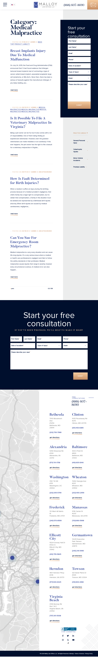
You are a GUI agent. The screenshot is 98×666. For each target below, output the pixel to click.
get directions (54, 437)
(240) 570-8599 (56, 521)
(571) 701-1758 (55, 463)
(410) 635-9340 (78, 463)
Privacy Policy (89, 653)
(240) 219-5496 (78, 551)
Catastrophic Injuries (77, 150)
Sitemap (71, 653)
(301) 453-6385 (77, 428)
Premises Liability (79, 167)
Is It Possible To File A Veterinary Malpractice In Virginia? (30, 123)
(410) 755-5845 (55, 554)
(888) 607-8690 (74, 5)
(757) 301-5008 (55, 616)
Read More (14, 90)
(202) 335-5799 (55, 493)
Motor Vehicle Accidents (78, 159)
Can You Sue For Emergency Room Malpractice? (24, 242)
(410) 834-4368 (78, 582)
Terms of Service (79, 653)
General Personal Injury (79, 142)
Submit (79, 105)
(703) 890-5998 (78, 521)
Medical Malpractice (30, 109)
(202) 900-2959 (78, 493)
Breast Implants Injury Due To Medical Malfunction (28, 55)
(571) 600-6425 (55, 582)
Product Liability (22, 44)
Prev (12, 288)
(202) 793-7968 (55, 432)
